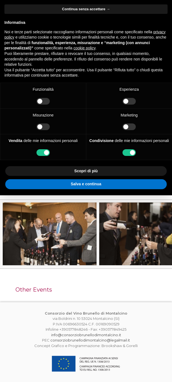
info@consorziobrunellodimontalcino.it (86, 335)
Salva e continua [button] (86, 184)
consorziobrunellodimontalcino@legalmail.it (90, 340)
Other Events (33, 289)
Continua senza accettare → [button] (86, 9)
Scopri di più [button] (86, 171)
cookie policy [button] (84, 48)
